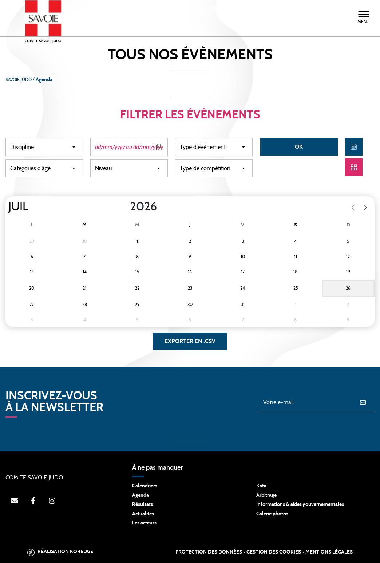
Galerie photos (272, 513)
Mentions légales (329, 552)
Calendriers (144, 485)
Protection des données (208, 552)
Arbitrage (266, 495)
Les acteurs (144, 523)
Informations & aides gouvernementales (300, 504)
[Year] (124, 207)
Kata (261, 485)
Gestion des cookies (273, 552)
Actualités (143, 513)
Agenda (140, 495)
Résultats (142, 504)
